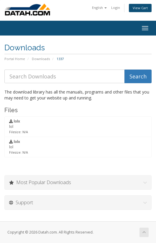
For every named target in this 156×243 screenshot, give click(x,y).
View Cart (140, 8)
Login (115, 7)
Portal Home (14, 59)
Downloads (41, 59)
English (99, 7)
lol (18, 126)
